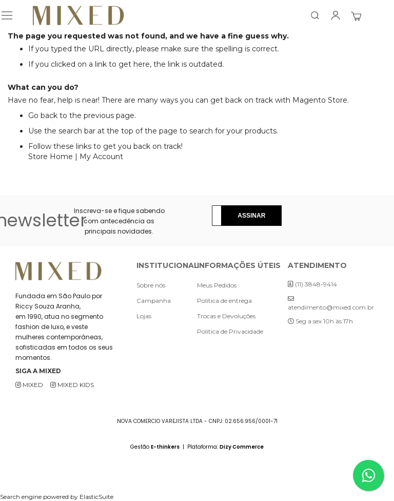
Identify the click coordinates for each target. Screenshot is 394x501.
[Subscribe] (251, 215)
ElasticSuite (96, 496)
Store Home (50, 156)
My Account (101, 156)
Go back (42, 115)
